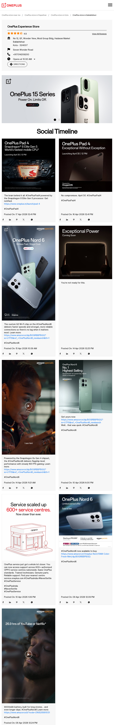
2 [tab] (59, 120)
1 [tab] (55, 120)
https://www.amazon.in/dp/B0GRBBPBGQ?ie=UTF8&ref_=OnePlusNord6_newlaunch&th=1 (26, 336)
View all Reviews (99, 33)
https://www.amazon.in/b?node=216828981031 (27, 712)
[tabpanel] (57, 99)
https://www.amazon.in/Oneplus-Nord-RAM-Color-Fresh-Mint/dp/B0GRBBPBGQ (85, 555)
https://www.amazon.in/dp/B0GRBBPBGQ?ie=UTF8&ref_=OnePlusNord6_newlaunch (82, 421)
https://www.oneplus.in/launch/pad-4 (22, 203)
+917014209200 (21, 54)
